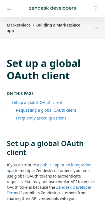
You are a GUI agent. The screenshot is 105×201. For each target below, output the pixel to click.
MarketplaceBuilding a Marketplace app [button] (43, 27)
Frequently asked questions (41, 118)
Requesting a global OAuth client (46, 110)
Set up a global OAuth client (36, 102)
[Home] (52, 8)
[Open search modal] (96, 8)
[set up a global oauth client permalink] (4, 143)
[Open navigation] (9, 8)
